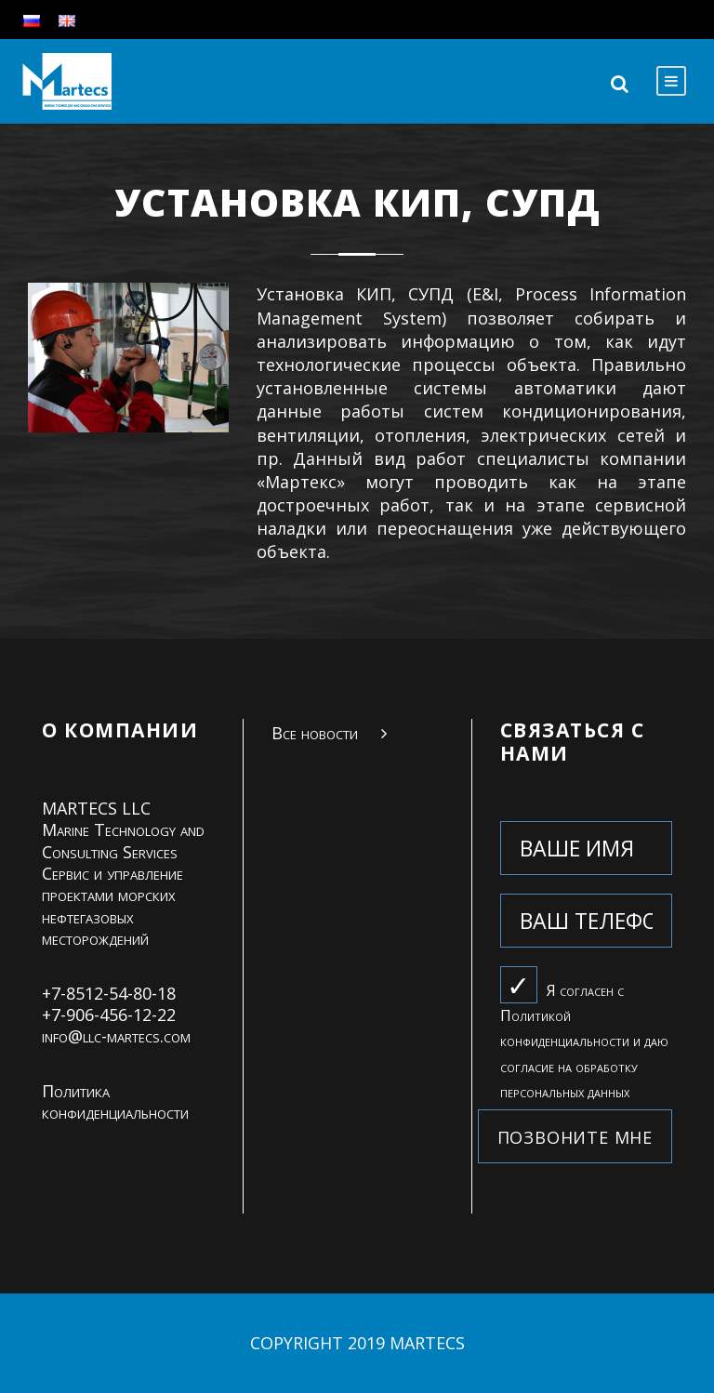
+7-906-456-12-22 (109, 1014)
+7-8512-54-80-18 (109, 993)
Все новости (314, 733)
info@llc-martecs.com (116, 1036)
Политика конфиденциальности (115, 1101)
